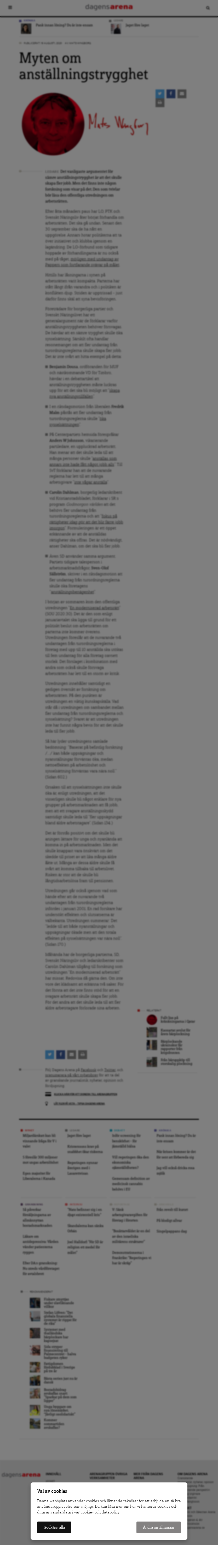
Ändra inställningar (158, 1527)
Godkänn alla (54, 1527)
